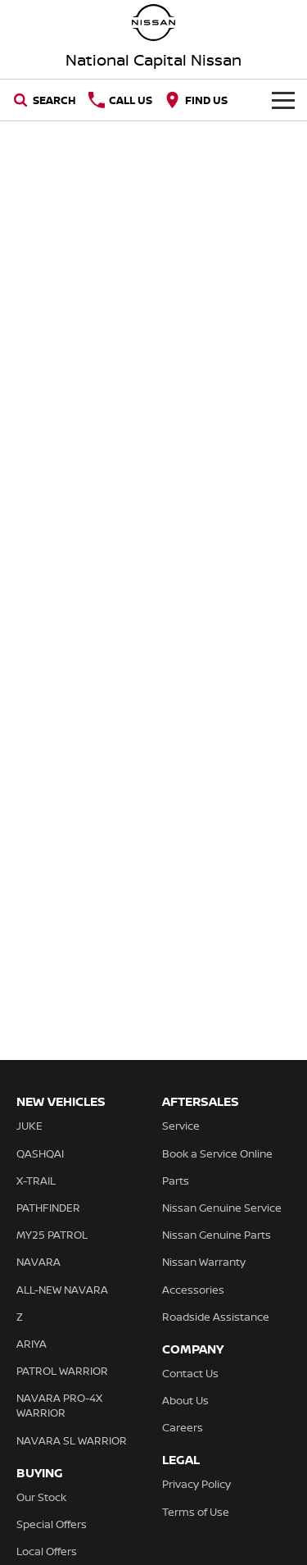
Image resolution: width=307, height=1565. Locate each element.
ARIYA (31, 1343)
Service (181, 1125)
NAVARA (38, 1261)
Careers (182, 1427)
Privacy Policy (196, 1483)
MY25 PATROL (52, 1234)
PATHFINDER (48, 1207)
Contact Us (190, 1373)
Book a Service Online (217, 1153)
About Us (185, 1400)
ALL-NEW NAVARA (62, 1289)
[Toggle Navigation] (283, 100)
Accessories (193, 1289)
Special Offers (51, 1524)
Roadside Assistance (215, 1316)
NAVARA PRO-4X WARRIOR (59, 1405)
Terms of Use (195, 1511)
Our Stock (41, 1497)
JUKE (29, 1125)
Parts (175, 1180)
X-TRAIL (36, 1180)
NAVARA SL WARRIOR (71, 1440)
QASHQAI (40, 1153)
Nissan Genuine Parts (216, 1234)
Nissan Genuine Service (222, 1207)
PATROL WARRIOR (62, 1370)
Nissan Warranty (204, 1261)
